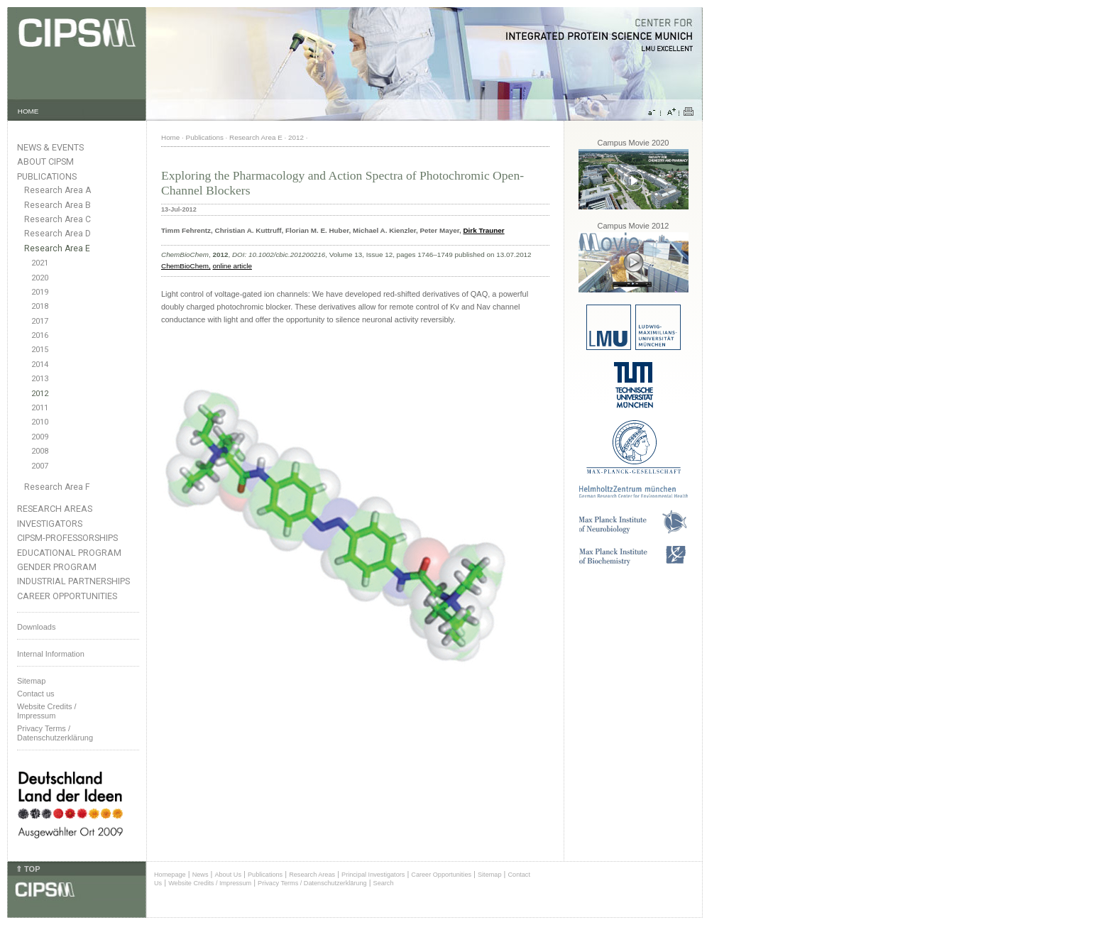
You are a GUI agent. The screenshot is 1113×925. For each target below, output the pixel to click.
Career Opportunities (67, 596)
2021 (39, 263)
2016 (39, 335)
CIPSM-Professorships (67, 537)
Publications (47, 176)
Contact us (36, 693)
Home (170, 137)
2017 (39, 321)
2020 (39, 278)
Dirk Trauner (483, 230)
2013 (39, 378)
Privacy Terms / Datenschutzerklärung (55, 733)
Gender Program (57, 567)
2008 (39, 451)
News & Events (50, 147)
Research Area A (57, 190)
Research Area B (57, 205)
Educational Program (69, 552)
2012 (39, 393)
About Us (227, 874)
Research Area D (57, 234)
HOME (28, 111)
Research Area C (57, 219)
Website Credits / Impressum (209, 883)
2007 (39, 466)
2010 (39, 422)
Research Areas (54, 508)
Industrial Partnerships (73, 581)
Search (383, 883)
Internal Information (50, 654)
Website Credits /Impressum (47, 711)
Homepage (170, 874)
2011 (39, 407)
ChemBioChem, (186, 266)
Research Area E (57, 248)
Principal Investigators (373, 874)
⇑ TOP (28, 869)
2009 (39, 437)
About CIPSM (45, 161)
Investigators (49, 523)
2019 (39, 292)
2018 (39, 306)
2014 (39, 364)
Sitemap (31, 681)
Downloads (36, 627)
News (200, 874)
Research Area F (57, 487)
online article (231, 266)
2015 (39, 349)
